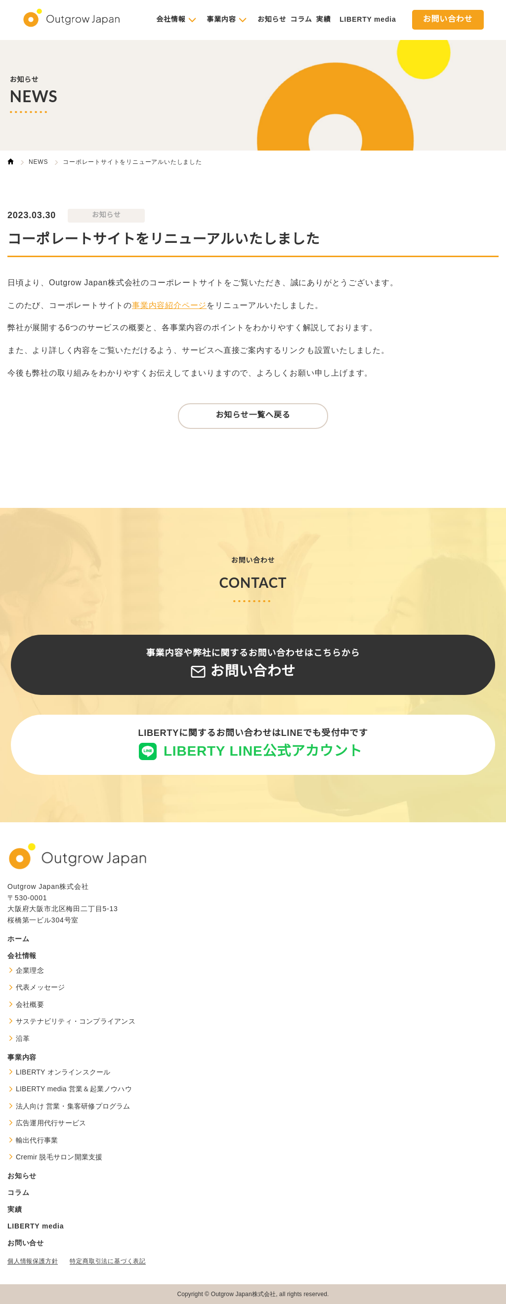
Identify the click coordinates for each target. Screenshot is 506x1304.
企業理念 (30, 970)
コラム (301, 19)
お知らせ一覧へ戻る (253, 415)
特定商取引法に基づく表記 (108, 1261)
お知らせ (272, 19)
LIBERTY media (367, 19)
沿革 (23, 1038)
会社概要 (30, 1004)
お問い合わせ (448, 19)
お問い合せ (25, 1243)
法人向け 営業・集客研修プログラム (73, 1106)
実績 (323, 19)
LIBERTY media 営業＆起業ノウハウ (74, 1089)
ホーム (18, 939)
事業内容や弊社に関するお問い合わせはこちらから (253, 664)
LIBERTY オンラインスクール (63, 1072)
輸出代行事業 (37, 1140)
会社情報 (170, 19)
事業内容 (221, 19)
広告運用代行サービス (51, 1123)
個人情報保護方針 (32, 1261)
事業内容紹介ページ (169, 306)
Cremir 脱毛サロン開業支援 (59, 1157)
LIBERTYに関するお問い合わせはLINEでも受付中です (253, 744)
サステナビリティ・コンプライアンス (75, 1021)
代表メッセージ (40, 987)
